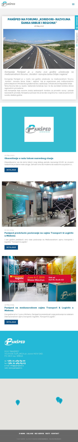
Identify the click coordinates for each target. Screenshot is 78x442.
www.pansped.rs (15, 368)
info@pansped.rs (17, 366)
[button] (60, 401)
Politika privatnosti (55, 439)
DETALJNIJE (11, 170)
